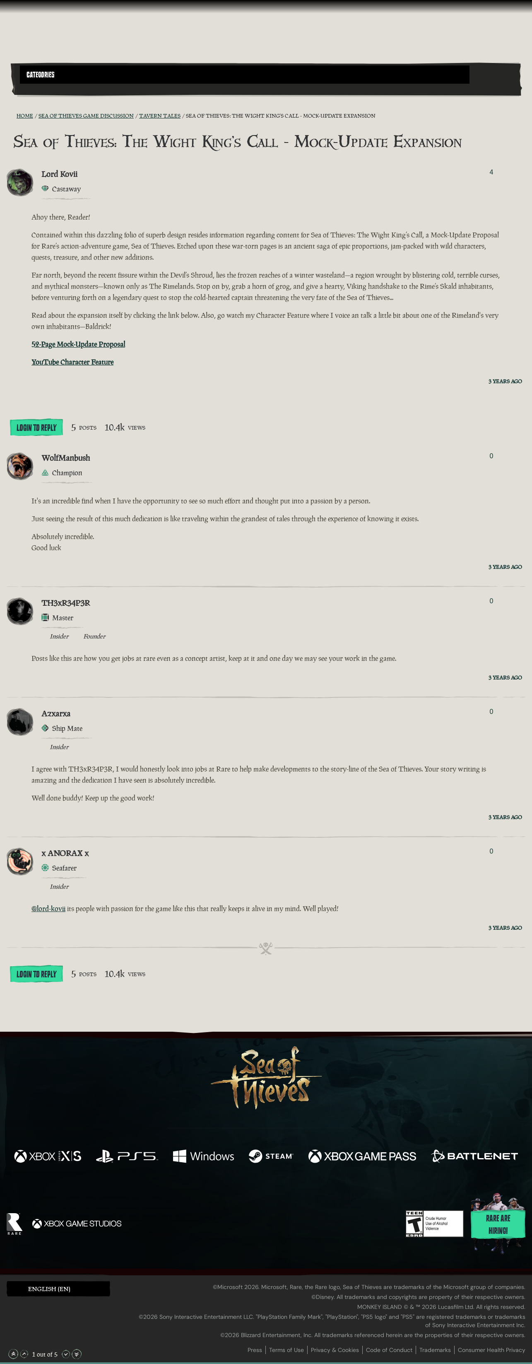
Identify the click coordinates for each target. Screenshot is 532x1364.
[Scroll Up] (24, 1354)
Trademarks (435, 1350)
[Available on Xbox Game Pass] (362, 1157)
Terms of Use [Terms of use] (286, 1350)
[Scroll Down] (66, 1354)
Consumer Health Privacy (491, 1350)
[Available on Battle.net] (474, 1157)
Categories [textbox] (40, 75)
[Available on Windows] (203, 1157)
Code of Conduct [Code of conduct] (389, 1350)
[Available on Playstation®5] (127, 1157)
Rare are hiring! (498, 1224)
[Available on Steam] (271, 1157)
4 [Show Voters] (491, 172)
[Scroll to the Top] (13, 1354)
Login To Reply (36, 428)
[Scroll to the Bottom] (77, 1354)
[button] (244, 74)
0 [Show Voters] (491, 456)
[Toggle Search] (40, 89)
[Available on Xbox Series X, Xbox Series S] (47, 1157)
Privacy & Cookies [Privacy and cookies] (335, 1350)
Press (255, 1350)
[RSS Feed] (12, 115)
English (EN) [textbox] (49, 1289)
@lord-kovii (48, 908)
